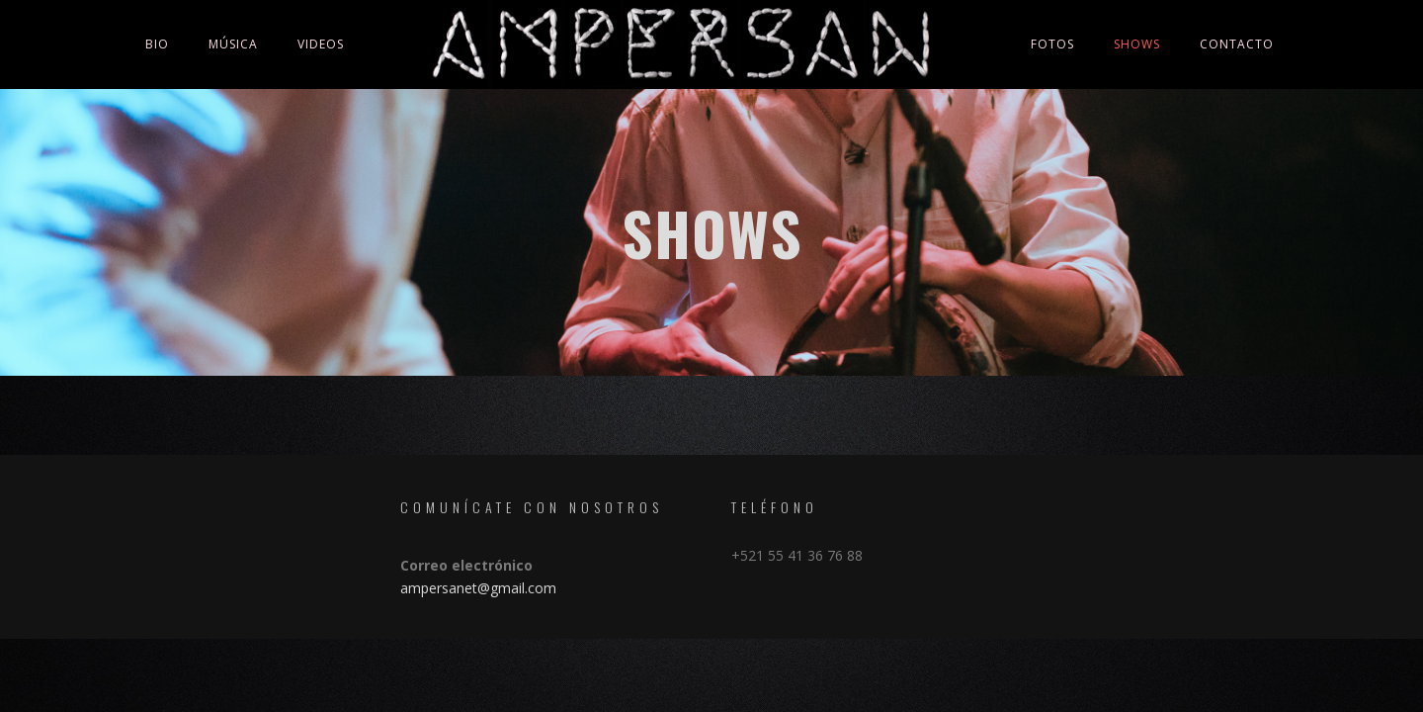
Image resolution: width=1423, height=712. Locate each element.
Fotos (1052, 44)
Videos (320, 44)
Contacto (1237, 44)
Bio (157, 44)
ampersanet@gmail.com (478, 587)
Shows (1137, 44)
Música (233, 44)
